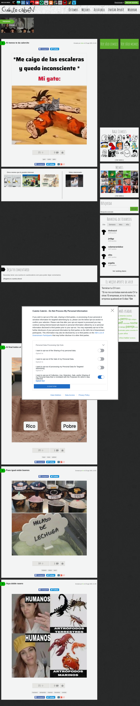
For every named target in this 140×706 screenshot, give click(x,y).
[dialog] (70, 353)
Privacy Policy (84, 395)
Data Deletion (55, 395)
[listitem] (70, 345)
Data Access (70, 395)
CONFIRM (52, 386)
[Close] (113, 311)
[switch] (101, 350)
